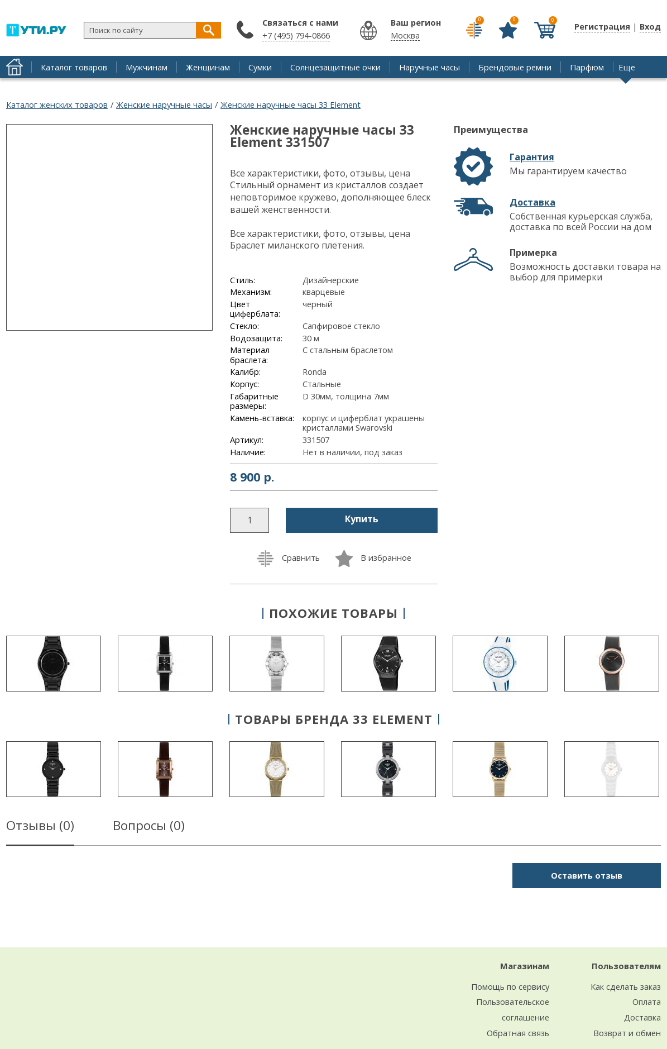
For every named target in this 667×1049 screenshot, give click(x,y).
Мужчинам (146, 67)
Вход (650, 26)
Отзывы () (40, 827)
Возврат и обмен (627, 1032)
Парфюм (587, 67)
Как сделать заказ (626, 986)
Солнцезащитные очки (335, 67)
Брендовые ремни (514, 67)
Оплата (646, 1001)
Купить (361, 519)
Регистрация (602, 26)
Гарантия (532, 157)
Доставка (532, 202)
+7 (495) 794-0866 (296, 35)
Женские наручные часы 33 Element (290, 104)
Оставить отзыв (586, 875)
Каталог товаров (74, 67)
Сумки (260, 67)
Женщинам (208, 67)
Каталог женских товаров (57, 104)
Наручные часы (429, 67)
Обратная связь (518, 1032)
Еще (626, 67)
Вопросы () (149, 827)
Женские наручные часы (164, 104)
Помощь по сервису (510, 986)
